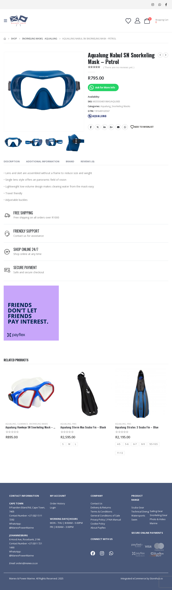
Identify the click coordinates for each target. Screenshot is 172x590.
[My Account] (137, 20)
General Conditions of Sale (105, 515)
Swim (134, 519)
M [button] (69, 444)
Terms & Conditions (101, 511)
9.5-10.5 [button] (153, 444)
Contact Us (96, 503)
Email (118, 127)
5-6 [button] (126, 444)
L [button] (75, 444)
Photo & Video (158, 519)
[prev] (160, 55)
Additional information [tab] (42, 161)
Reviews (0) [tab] (87, 161)
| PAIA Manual (113, 519)
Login (53, 507)
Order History (57, 503)
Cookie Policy (98, 523)
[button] (7, 21)
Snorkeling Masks (121, 106)
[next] (165, 55)
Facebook (91, 127)
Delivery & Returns (101, 507)
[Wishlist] (128, 21)
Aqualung (106, 106)
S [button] (63, 444)
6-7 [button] (135, 444)
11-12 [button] (120, 452)
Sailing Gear (156, 511)
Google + (111, 127)
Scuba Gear (137, 507)
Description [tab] (12, 161)
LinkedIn (105, 127)
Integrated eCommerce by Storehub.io (142, 578)
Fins (74, 424)
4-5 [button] (118, 444)
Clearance (22, 424)
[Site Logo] (19, 20)
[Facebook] (166, 4)
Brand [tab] (70, 161)
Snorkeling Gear (158, 515)
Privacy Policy (98, 519)
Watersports (138, 515)
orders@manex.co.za (26, 563)
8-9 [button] (143, 444)
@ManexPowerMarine (21, 527)
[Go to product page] (31, 394)
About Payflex (98, 527)
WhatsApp (159, 4)
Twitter (98, 127)
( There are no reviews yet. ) (118, 67)
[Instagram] (152, 4)
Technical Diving (140, 511)
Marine (153, 523)
